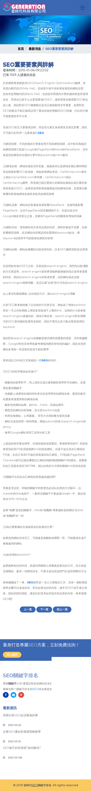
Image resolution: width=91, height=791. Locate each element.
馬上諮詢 (12, 654)
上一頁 (28, 609)
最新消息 (35, 49)
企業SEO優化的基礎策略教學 (22, 731)
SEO (41, 133)
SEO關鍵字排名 (20, 675)
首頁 (21, 49)
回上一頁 (62, 609)
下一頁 (44, 609)
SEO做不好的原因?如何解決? (22, 748)
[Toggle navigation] (82, 8)
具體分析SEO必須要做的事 (20, 715)
